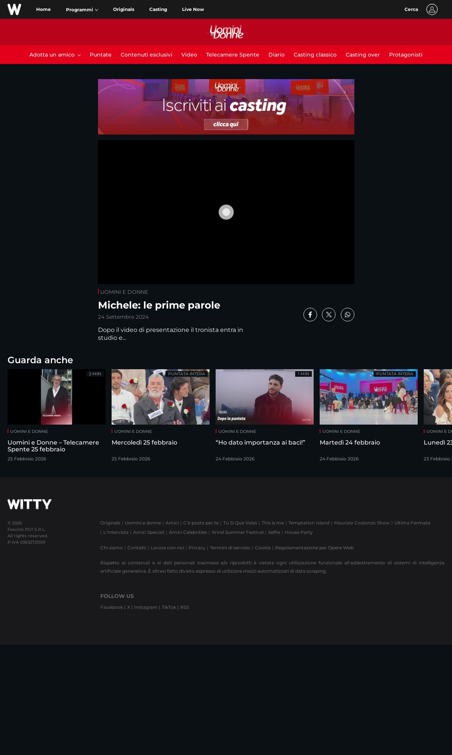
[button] (82, 9)
